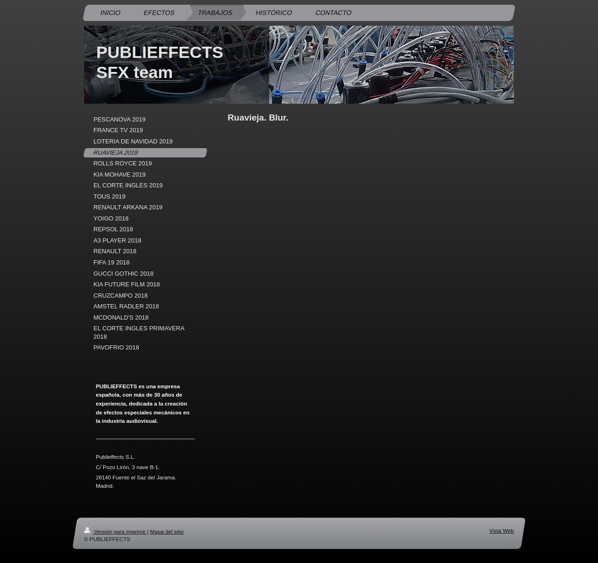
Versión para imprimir (115, 531)
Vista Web (501, 530)
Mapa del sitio (167, 531)
